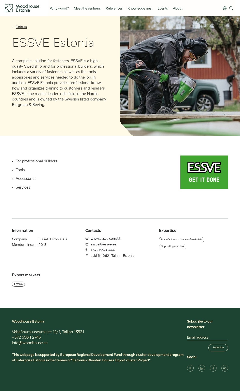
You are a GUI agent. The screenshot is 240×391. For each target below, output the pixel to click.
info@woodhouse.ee (30, 343)
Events (162, 8)
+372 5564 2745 (26, 337)
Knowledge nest (140, 8)
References (114, 8)
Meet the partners (87, 8)
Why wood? (59, 8)
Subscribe (218, 348)
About (177, 8)
